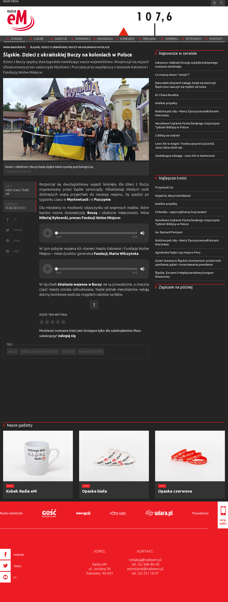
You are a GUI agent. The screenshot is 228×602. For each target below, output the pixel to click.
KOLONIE (68, 352)
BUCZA (12, 352)
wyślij (16, 251)
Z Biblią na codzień (167, 135)
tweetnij (18, 229)
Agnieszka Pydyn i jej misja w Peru (177, 252)
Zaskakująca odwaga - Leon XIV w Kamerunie (185, 155)
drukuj (17, 240)
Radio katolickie (11, 513)
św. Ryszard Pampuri (169, 232)
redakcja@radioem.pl (145, 560)
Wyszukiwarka (221, 3)
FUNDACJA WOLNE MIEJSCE (39, 352)
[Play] (47, 233)
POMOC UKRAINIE (91, 352)
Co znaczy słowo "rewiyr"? (172, 74)
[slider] (96, 233)
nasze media (10, 1)
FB (15, 219)
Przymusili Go (164, 187)
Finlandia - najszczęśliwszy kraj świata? (181, 212)
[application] (94, 233)
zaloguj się (67, 336)
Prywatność (200, 513)
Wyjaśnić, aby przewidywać (173, 195)
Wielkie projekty (166, 103)
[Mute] (142, 233)
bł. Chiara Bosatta (166, 95)
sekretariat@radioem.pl (145, 569)
